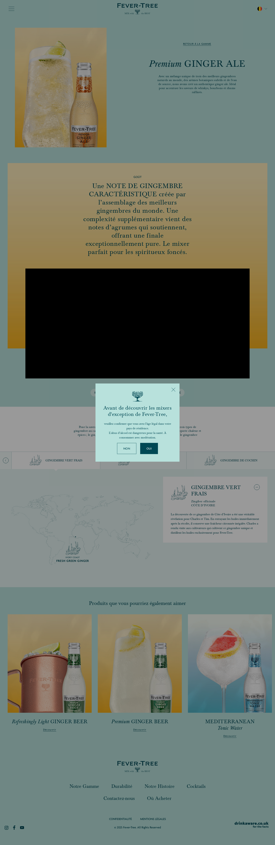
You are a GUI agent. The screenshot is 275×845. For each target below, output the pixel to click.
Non (126, 448)
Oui (149, 448)
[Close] (173, 389)
